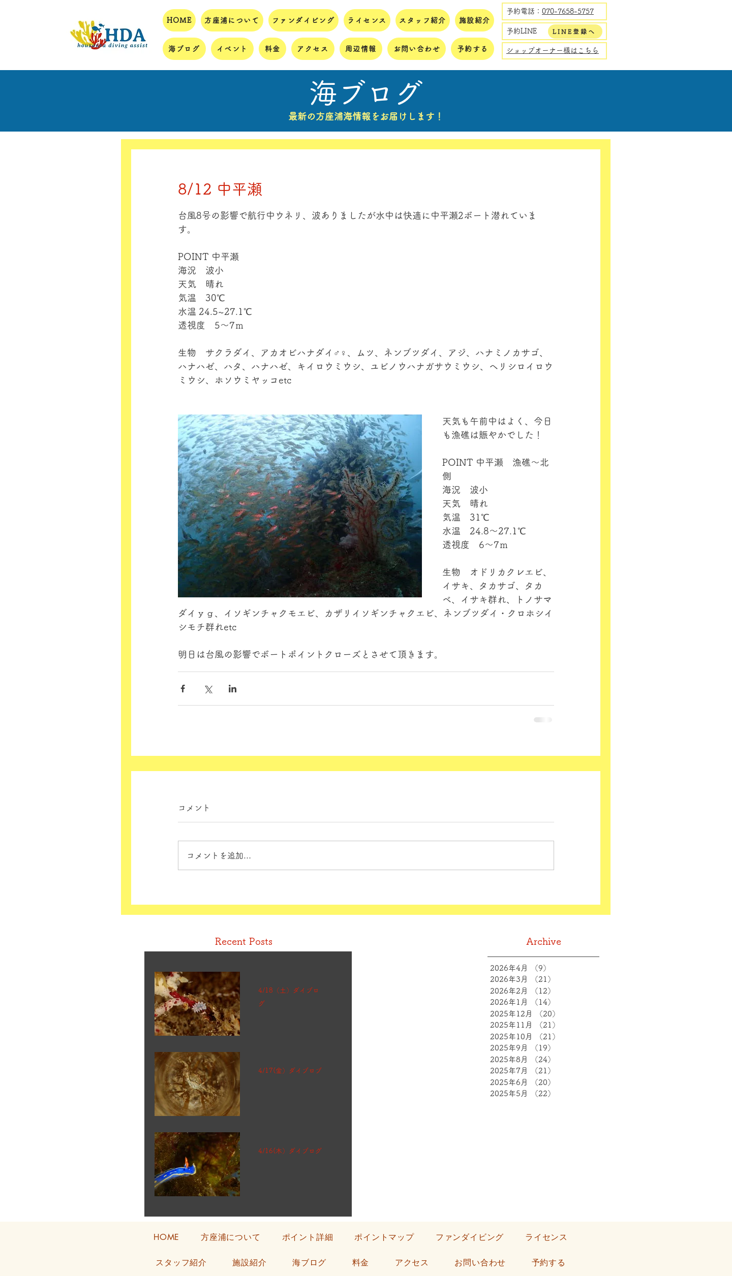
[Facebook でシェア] (183, 688)
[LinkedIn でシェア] (232, 688)
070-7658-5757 (568, 11)
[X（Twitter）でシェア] (207, 688)
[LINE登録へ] (575, 31)
